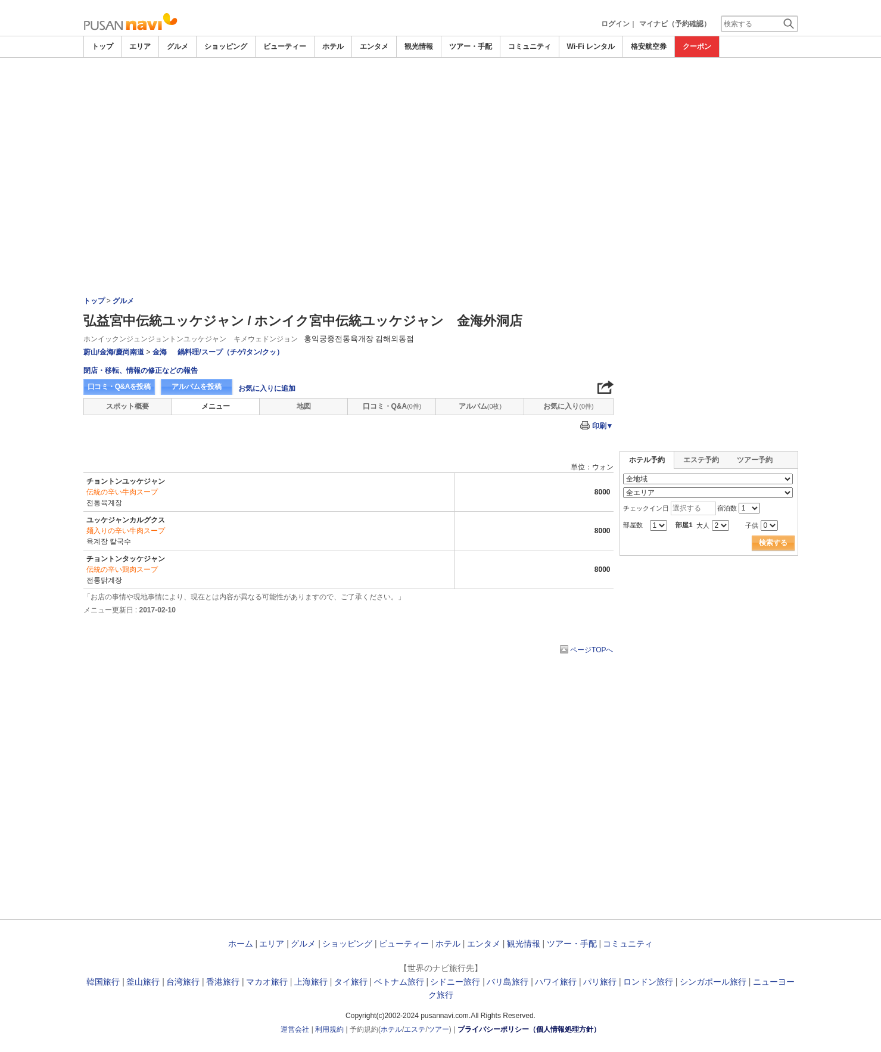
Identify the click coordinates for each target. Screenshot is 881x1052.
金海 (160, 352)
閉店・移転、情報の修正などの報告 (140, 370)
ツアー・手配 (470, 46)
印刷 (603, 426)
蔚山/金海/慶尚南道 (114, 352)
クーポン (697, 46)
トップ (102, 46)
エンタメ (374, 46)
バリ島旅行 (507, 981)
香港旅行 (222, 981)
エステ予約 (701, 460)
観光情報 (418, 46)
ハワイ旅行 (556, 981)
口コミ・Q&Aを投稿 (119, 386)
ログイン (615, 24)
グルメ (177, 46)
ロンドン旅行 (648, 981)
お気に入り (568, 406)
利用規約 (329, 1029)
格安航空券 (649, 46)
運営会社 (295, 1029)
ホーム (240, 943)
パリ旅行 (600, 981)
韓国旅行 (103, 981)
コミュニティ (529, 46)
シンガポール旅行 (713, 981)
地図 (304, 406)
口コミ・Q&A (392, 406)
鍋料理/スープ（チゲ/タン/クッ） (231, 352)
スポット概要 (127, 406)
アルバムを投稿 (197, 386)
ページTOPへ (591, 650)
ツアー (438, 1029)
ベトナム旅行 (399, 981)
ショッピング (225, 46)
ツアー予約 (755, 460)
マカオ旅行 (267, 981)
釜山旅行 (143, 981)
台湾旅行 (183, 981)
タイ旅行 (351, 981)
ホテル (333, 46)
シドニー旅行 (455, 981)
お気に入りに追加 (266, 388)
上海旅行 (311, 981)
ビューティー (284, 46)
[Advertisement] (440, 147)
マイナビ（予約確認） (675, 24)
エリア (140, 46)
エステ (414, 1029)
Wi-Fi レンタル (591, 46)
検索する (773, 543)
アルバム (480, 406)
